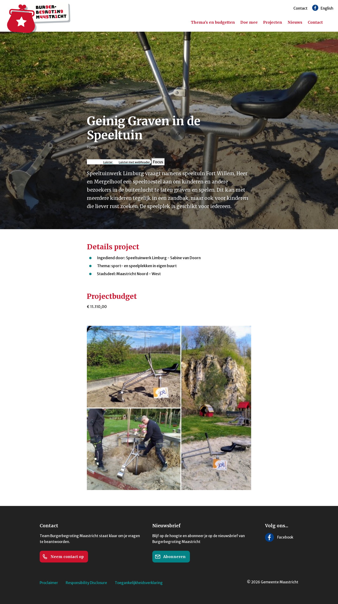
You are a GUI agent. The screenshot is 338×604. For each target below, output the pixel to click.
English (327, 8)
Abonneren (170, 556)
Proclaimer (49, 583)
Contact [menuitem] (315, 22)
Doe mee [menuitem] (249, 22)
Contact (300, 8)
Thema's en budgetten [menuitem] (213, 22)
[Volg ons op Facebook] (315, 7)
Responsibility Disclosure (86, 583)
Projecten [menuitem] (272, 22)
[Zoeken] (331, 22)
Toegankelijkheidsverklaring (139, 583)
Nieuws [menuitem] (295, 22)
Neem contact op (63, 556)
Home (92, 146)
